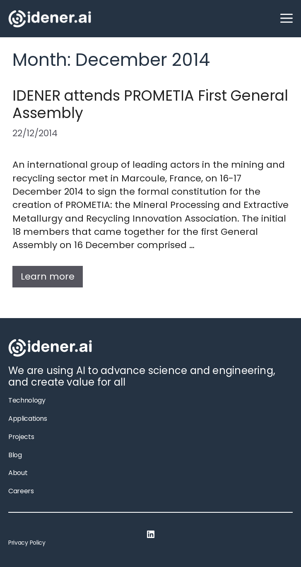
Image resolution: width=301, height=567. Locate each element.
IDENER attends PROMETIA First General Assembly (150, 104)
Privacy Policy (27, 542)
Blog (15, 455)
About (17, 473)
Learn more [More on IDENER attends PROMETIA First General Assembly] (48, 276)
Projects (21, 437)
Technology (26, 400)
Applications (27, 418)
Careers (21, 491)
